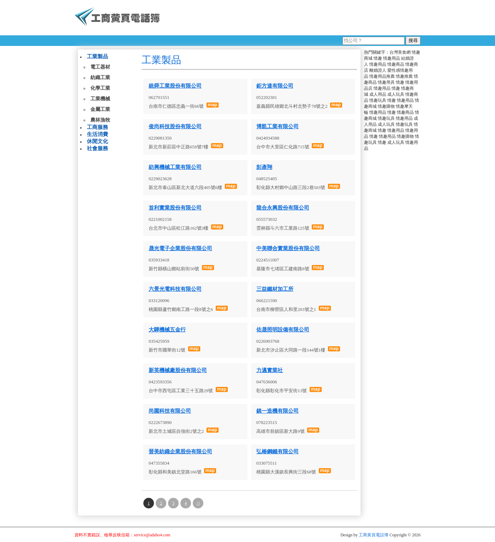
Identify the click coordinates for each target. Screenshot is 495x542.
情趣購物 (386, 106)
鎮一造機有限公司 (277, 411)
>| (197, 503)
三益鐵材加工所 (274, 289)
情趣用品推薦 (382, 76)
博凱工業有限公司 (277, 126)
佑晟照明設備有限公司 (282, 329)
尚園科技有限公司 (170, 411)
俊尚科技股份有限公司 (175, 126)
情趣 (378, 58)
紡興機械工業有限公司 (175, 167)
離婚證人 (377, 70)
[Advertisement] (293, 18)
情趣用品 (391, 58)
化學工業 (100, 88)
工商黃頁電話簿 (373, 534)
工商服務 (97, 127)
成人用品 (377, 94)
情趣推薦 (404, 76)
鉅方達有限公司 (274, 86)
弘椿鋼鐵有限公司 (277, 451)
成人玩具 (395, 94)
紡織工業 (100, 77)
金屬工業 (100, 109)
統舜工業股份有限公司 (175, 86)
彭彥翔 (264, 167)
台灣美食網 (400, 52)
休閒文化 (97, 141)
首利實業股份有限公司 (175, 208)
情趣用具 (386, 82)
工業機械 (100, 98)
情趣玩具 (377, 100)
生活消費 (97, 134)
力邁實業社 (269, 370)
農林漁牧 (100, 120)
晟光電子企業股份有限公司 (180, 248)
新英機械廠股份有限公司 (178, 370)
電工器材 (100, 67)
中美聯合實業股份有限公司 (288, 248)
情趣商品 (395, 64)
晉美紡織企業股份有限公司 (180, 451)
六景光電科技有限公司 (175, 289)
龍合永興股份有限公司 (282, 208)
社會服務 (97, 148)
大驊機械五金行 (167, 329)
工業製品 (97, 56)
